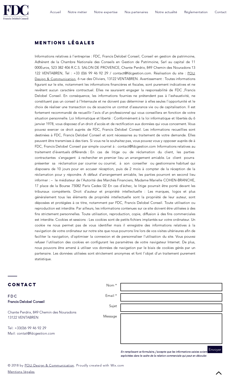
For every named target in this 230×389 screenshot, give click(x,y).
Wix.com (117, 365)
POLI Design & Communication (49, 365)
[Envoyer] (214, 349)
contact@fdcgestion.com (132, 73)
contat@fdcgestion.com (36, 333)
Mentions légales (21, 372)
